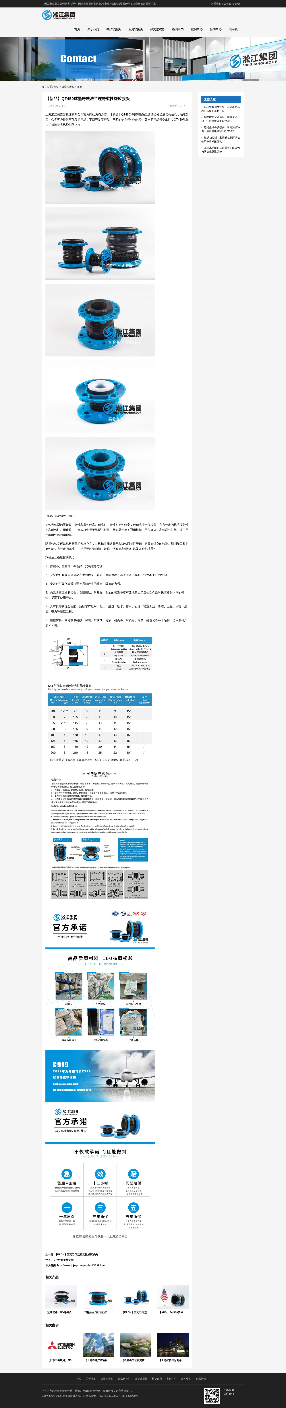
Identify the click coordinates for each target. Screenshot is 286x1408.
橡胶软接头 (113, 29)
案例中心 (197, 29)
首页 (77, 29)
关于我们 (93, 29)
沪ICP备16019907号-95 (111, 1395)
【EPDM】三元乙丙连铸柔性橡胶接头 (76, 1254)
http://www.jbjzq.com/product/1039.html (81, 1265)
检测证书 (178, 29)
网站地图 (133, 1395)
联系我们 (235, 29)
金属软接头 (135, 29)
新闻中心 (216, 29)
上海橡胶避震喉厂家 (73, 1395)
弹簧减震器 (157, 29)
